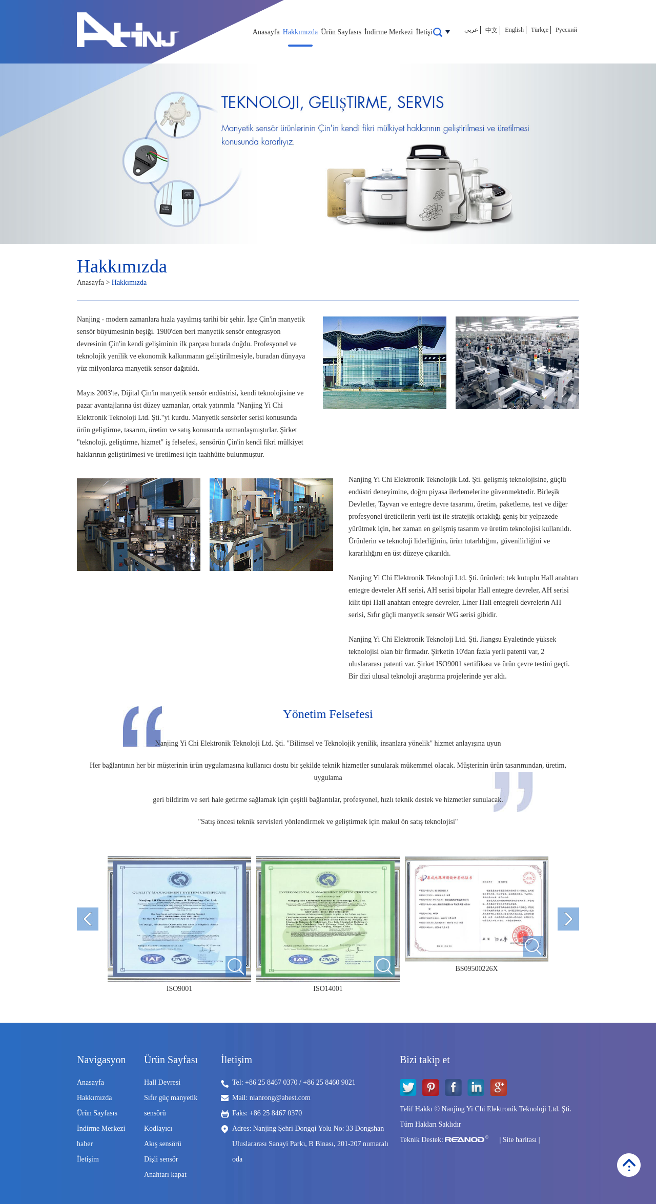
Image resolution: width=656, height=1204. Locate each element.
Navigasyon (101, 1059)
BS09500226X (476, 969)
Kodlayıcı (158, 1128)
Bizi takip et (425, 1059)
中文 (491, 30)
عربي (471, 29)
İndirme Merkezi (388, 32)
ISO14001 (328, 988)
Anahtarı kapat (165, 1174)
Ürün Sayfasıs (341, 32)
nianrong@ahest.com (280, 1098)
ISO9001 (180, 988)
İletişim (427, 32)
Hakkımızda (300, 32)
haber (85, 1144)
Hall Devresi (162, 1082)
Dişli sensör (161, 1159)
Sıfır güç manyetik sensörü (170, 1105)
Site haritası (520, 1140)
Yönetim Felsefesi (328, 714)
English (514, 29)
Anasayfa (266, 32)
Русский (566, 29)
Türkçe (539, 29)
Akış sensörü (162, 1144)
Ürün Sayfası (171, 1059)
